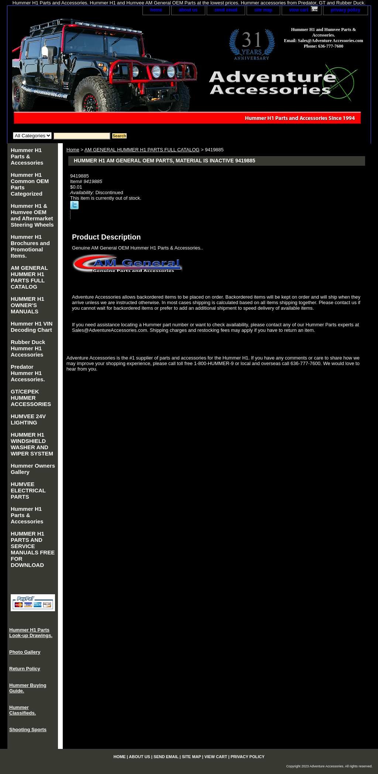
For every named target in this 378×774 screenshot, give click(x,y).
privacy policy (345, 10)
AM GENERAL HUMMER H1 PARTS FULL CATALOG (142, 149)
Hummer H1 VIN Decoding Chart (31, 326)
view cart (298, 10)
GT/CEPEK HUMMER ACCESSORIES (31, 397)
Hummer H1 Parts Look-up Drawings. (30, 632)
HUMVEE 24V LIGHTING (28, 419)
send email (225, 10)
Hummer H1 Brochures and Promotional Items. (30, 246)
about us (188, 10)
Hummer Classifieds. (22, 710)
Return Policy (24, 668)
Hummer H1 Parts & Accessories (27, 156)
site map (263, 10)
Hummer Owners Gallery (33, 468)
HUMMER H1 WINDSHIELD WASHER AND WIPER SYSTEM (32, 444)
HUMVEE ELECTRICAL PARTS (28, 490)
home (156, 10)
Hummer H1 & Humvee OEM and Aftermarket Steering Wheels (32, 215)
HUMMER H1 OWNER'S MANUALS (27, 305)
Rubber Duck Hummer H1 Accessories (28, 348)
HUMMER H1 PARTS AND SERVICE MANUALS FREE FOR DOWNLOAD (33, 549)
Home (72, 149)
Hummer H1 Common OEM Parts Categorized (30, 184)
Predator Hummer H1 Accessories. (28, 373)
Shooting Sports (28, 729)
